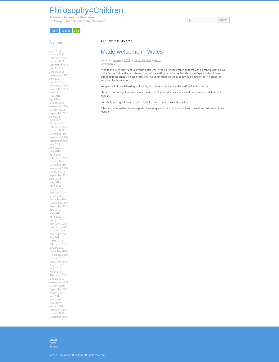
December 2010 (59, 251)
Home (54, 30)
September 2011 (59, 234)
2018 (127, 60)
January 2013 (57, 196)
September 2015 (59, 113)
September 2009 (59, 289)
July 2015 (55, 116)
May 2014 (55, 151)
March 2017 (56, 82)
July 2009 (55, 296)
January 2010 (57, 279)
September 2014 (59, 140)
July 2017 (55, 78)
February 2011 (58, 244)
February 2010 (58, 275)
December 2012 (59, 199)
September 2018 (59, 65)
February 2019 (58, 58)
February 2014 (58, 158)
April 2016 (56, 99)
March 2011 (56, 241)
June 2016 (55, 92)
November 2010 (59, 254)
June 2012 (55, 209)
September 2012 (59, 206)
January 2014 (57, 161)
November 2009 (59, 282)
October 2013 (57, 172)
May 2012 (55, 213)
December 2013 (59, 165)
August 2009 (57, 292)
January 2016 (57, 102)
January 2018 (57, 71)
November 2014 (59, 137)
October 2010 (57, 258)
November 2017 (59, 75)
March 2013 (56, 189)
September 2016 (59, 89)
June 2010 (55, 268)
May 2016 (55, 96)
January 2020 (57, 54)
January (117, 60)
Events (53, 339)
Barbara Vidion (142, 60)
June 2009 (55, 299)
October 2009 (57, 285)
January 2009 (57, 313)
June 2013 (55, 178)
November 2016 (59, 85)
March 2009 (56, 306)
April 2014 (56, 154)
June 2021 (55, 51)
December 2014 (59, 134)
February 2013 (58, 192)
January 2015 (57, 130)
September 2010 (59, 261)
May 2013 (55, 182)
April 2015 (56, 120)
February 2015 (58, 127)
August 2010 (57, 265)
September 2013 (59, 175)
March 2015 (56, 123)
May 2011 (55, 237)
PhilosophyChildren (86, 10)
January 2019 (57, 61)
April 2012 (56, 216)
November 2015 (59, 106)
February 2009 (58, 310)
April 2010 (56, 272)
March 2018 (56, 68)
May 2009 (55, 303)
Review (54, 346)
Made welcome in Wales (132, 52)
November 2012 (59, 203)
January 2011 (57, 247)
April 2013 (56, 185)
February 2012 (58, 223)
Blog (76, 30)
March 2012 (56, 220)
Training (65, 30)
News (157, 60)
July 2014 (55, 144)
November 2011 (59, 227)
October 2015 (57, 109)
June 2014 (55, 147)
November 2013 (59, 168)
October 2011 (57, 230)
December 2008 (59, 316)
